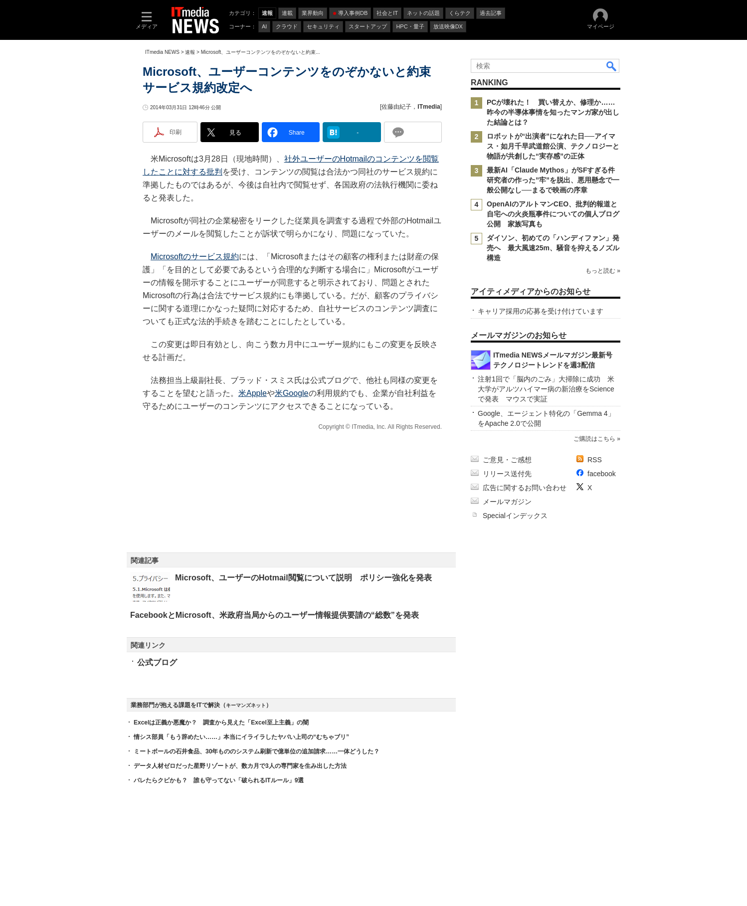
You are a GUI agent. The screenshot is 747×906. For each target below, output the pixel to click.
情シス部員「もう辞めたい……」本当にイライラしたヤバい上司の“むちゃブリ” (241, 736)
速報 (190, 52)
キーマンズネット (246, 705)
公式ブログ (157, 662)
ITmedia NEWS (162, 52)
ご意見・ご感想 (507, 460)
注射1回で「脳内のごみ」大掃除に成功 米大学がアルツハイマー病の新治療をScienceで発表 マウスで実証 (546, 389)
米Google (292, 393)
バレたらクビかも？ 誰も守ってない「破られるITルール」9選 (219, 780)
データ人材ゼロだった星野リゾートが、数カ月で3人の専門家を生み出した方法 (240, 765)
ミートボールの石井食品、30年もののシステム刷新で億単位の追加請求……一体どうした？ (256, 751)
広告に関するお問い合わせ (524, 488)
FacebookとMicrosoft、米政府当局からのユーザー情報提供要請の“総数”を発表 (274, 615)
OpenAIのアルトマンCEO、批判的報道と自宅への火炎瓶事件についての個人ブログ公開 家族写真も (553, 214)
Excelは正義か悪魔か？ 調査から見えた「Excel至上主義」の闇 (221, 722)
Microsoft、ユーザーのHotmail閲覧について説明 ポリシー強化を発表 (303, 577)
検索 (611, 66)
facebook (601, 474)
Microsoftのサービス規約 (195, 256)
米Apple (252, 393)
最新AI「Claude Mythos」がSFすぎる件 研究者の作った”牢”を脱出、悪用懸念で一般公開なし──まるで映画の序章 (554, 180)
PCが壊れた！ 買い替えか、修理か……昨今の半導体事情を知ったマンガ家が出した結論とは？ (553, 112)
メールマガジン (507, 502)
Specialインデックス (515, 516)
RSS (594, 460)
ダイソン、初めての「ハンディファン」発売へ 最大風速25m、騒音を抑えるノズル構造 (553, 248)
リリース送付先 (507, 474)
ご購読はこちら (594, 438)
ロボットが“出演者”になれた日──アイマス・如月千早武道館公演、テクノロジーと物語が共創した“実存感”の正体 (553, 146)
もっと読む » (602, 270)
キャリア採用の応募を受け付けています (540, 311)
